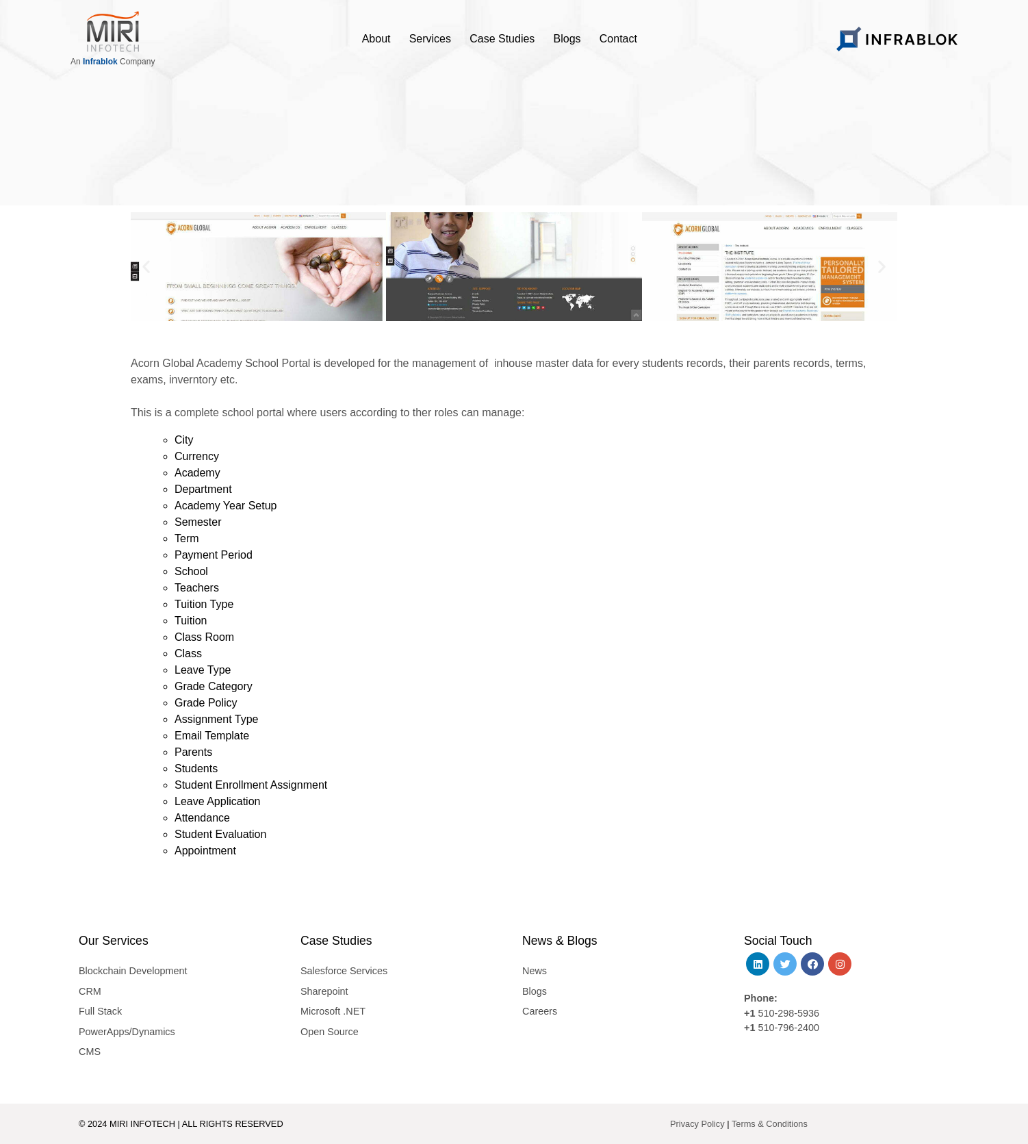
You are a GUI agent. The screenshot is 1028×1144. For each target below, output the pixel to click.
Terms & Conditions (770, 1124)
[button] (146, 266)
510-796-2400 (788, 1027)
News (534, 970)
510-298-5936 (787, 1013)
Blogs (534, 991)
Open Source (329, 1031)
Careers (539, 1011)
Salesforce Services (343, 970)
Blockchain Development (133, 970)
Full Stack (100, 1011)
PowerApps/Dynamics (127, 1031)
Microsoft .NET (332, 1011)
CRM (90, 991)
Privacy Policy (697, 1124)
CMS (90, 1051)
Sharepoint (324, 991)
